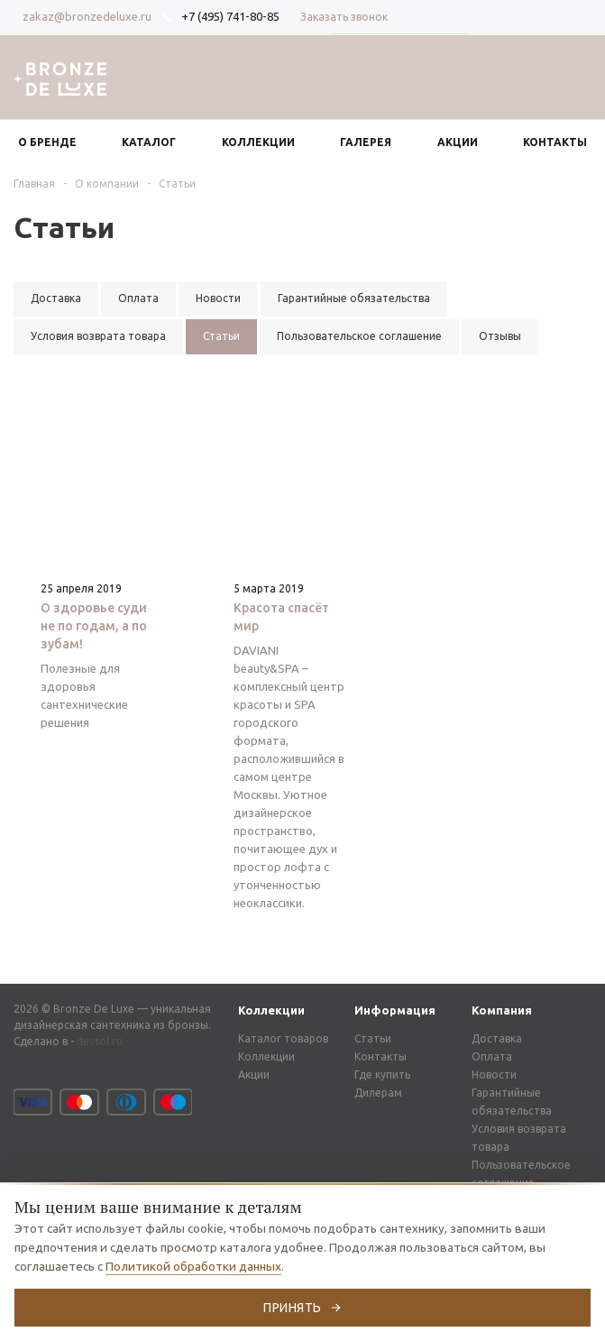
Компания (502, 1010)
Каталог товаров (283, 1038)
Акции (254, 1074)
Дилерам (378, 1092)
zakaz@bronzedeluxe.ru (87, 16)
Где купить (382, 1074)
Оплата (492, 1056)
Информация (394, 1010)
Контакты (380, 1056)
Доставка (497, 1038)
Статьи (372, 1038)
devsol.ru (100, 1041)
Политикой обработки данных (193, 1266)
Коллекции (271, 1010)
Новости (494, 1074)
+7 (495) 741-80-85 (230, 16)
